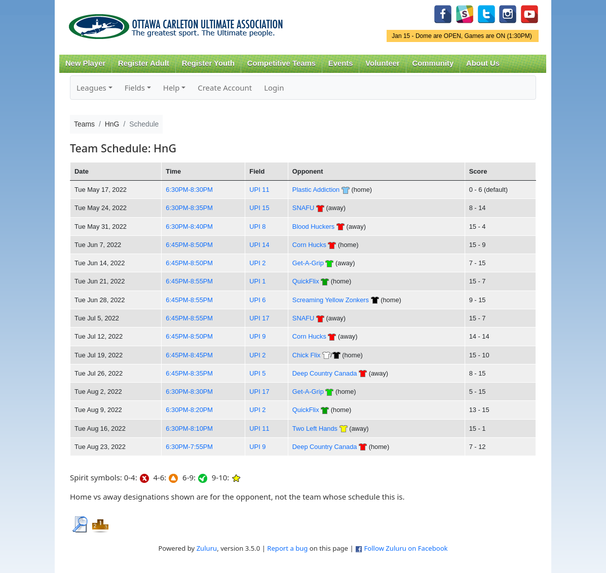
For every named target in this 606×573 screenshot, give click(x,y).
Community (433, 63)
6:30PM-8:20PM (189, 410)
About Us (483, 63)
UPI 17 (259, 318)
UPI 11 (259, 189)
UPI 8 (257, 226)
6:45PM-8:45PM (189, 355)
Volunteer (382, 63)
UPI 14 (259, 245)
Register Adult (143, 63)
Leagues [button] (91, 88)
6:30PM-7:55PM (189, 447)
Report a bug (287, 548)
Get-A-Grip (308, 263)
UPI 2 (257, 263)
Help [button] (171, 88)
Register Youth (208, 63)
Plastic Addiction (315, 189)
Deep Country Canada (324, 373)
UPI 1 (257, 281)
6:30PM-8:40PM (189, 226)
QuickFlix (305, 281)
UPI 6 (257, 300)
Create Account (225, 88)
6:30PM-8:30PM (189, 189)
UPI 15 (259, 208)
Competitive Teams (281, 63)
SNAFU (303, 208)
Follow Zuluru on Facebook (405, 548)
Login (274, 88)
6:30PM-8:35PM (189, 208)
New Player (85, 63)
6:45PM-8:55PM (189, 281)
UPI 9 (257, 336)
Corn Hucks (309, 245)
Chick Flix (306, 355)
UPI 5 (257, 373)
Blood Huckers (313, 226)
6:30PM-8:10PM (189, 428)
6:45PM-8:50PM (189, 245)
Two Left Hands (314, 428)
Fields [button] (135, 88)
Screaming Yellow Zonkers (330, 300)
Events (340, 63)
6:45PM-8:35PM (189, 373)
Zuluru (207, 548)
